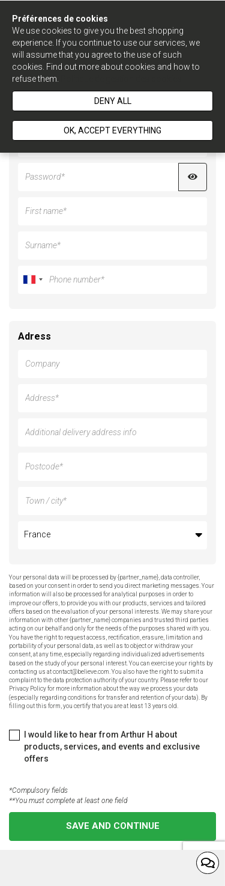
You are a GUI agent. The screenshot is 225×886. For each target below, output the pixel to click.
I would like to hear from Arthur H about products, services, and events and (104, 746)
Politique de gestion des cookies (121, 79)
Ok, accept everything (112, 130)
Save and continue (113, 825)
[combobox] (32, 279)
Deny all (112, 101)
